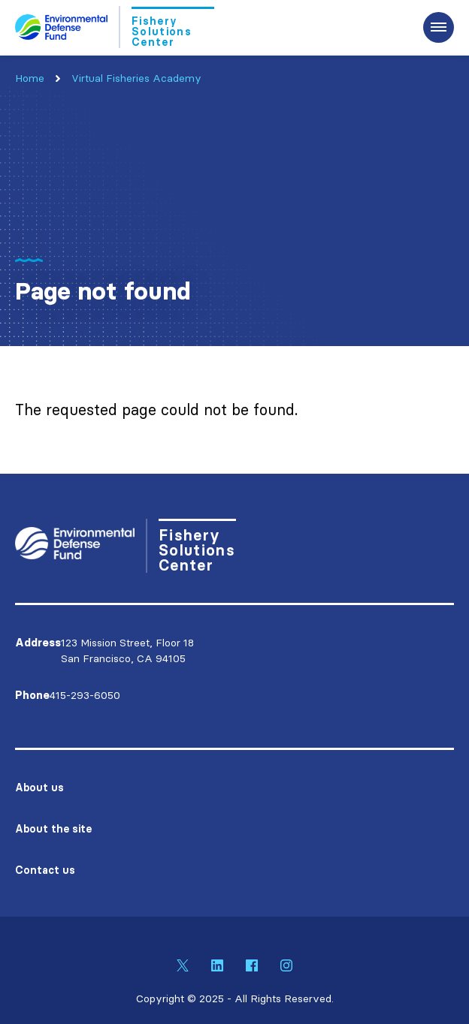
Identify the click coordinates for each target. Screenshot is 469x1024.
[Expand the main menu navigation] (438, 27)
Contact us (45, 870)
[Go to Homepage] (114, 27)
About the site (53, 829)
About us (39, 787)
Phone (32, 695)
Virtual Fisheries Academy (136, 78)
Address (38, 642)
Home (29, 78)
